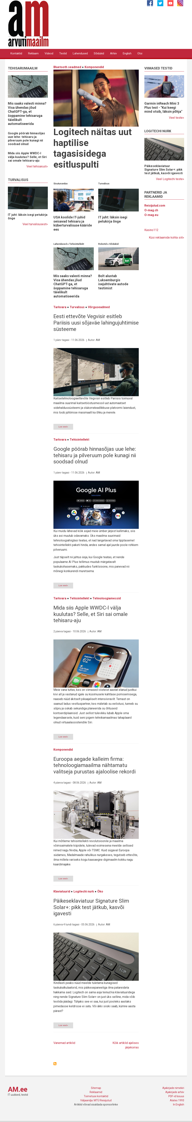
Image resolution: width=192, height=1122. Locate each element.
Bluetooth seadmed (67, 67)
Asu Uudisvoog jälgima (54, 1063)
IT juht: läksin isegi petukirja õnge (112, 219)
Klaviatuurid (61, 891)
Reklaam (33, 53)
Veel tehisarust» (37, 166)
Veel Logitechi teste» (170, 179)
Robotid (102, 244)
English (127, 53)
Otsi (139, 53)
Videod (49, 53)
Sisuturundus (60, 183)
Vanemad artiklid (64, 1043)
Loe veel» (63, 427)
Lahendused (80, 53)
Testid (63, 53)
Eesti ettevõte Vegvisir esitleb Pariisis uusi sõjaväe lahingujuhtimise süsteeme (96, 322)
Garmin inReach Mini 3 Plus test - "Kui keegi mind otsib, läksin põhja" (163, 107)
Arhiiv (113, 53)
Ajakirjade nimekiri (173, 1087)
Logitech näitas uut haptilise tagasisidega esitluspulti (92, 148)
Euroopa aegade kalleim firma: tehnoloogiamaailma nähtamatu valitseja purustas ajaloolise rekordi (94, 765)
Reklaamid (96, 1092)
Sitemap (96, 1087)
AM (98, 339)
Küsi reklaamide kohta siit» (166, 237)
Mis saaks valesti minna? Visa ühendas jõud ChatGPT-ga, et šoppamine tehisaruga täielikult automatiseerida (27, 113)
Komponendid (94, 67)
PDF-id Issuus (176, 1096)
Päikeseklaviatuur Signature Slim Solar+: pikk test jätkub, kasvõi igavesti (91, 907)
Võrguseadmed (99, 307)
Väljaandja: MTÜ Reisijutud (96, 1100)
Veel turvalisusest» (35, 224)
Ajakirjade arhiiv (174, 1092)
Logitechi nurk (84, 891)
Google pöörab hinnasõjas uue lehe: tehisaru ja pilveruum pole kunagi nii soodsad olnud (26, 139)
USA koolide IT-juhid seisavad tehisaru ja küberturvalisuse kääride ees (72, 223)
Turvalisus (104, 183)
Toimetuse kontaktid (96, 1096)
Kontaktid (16, 53)
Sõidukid (99, 53)
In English (178, 1104)
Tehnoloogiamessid (107, 598)
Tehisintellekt (76, 244)
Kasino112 (151, 230)
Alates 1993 (177, 1100)
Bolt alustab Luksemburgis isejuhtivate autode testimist (113, 282)
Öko (100, 891)
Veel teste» (176, 117)
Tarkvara (59, 307)
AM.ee (17, 1089)
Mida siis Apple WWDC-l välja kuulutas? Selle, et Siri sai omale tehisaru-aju (27, 156)
